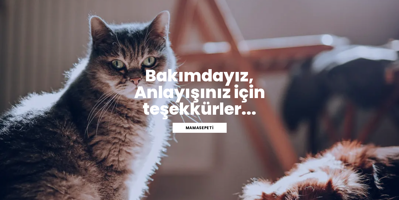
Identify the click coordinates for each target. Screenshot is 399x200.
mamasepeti (200, 128)
